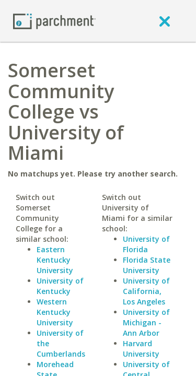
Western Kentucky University (55, 312)
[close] (164, 21)
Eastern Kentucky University (55, 259)
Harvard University (141, 348)
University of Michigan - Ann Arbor (146, 322)
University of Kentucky (60, 286)
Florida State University (146, 265)
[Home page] (54, 21)
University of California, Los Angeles (146, 291)
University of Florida (146, 244)
